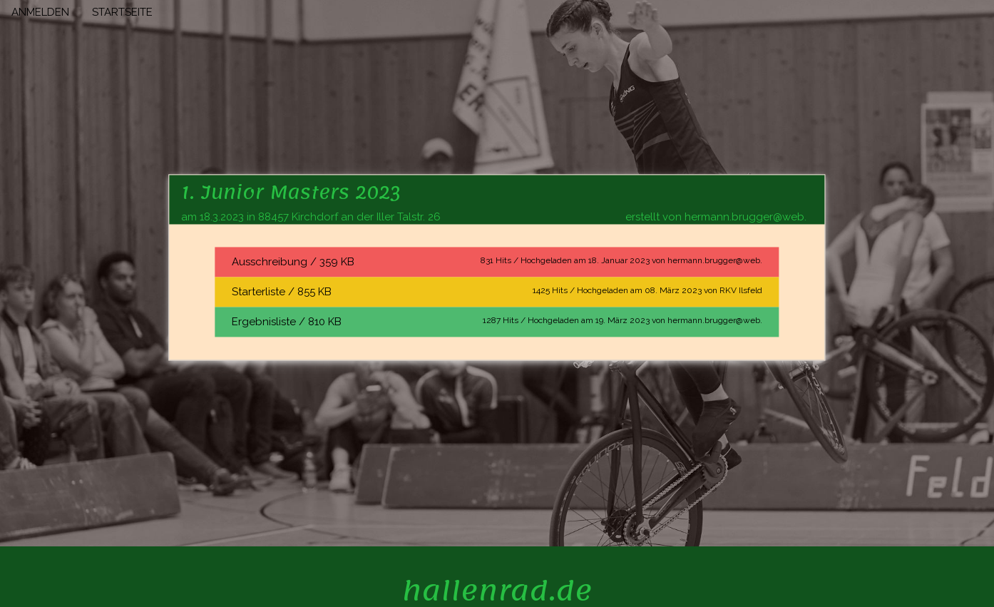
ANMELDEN (40, 12)
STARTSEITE (122, 12)
